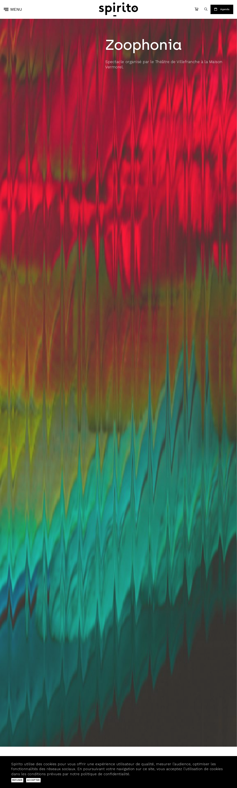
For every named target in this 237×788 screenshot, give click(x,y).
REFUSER (17, 780)
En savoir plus (144, 774)
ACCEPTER (33, 780)
